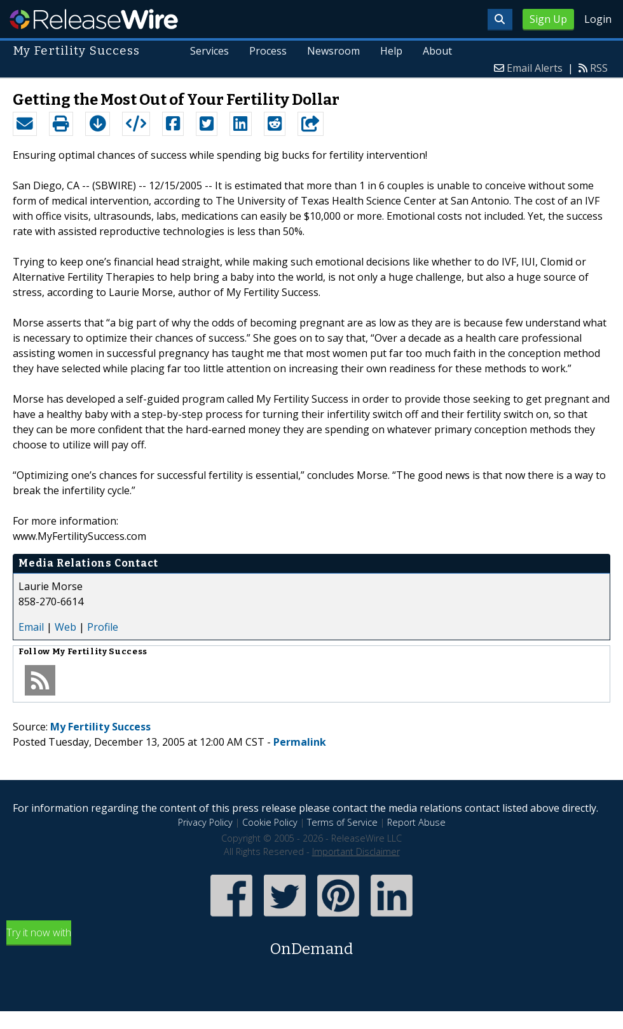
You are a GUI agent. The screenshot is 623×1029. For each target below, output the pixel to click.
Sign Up (548, 19)
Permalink (299, 742)
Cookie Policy (270, 822)
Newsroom (333, 51)
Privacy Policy (205, 822)
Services (209, 51)
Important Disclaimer (356, 851)
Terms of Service (342, 822)
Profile (102, 627)
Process (268, 51)
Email (31, 627)
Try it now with (311, 942)
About (437, 51)
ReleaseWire (93, 19)
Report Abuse (416, 822)
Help (391, 51)
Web (65, 627)
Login (598, 19)
